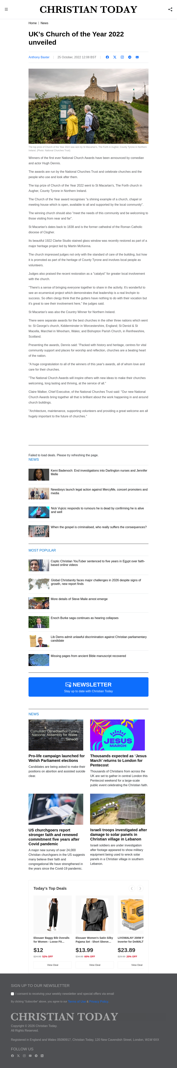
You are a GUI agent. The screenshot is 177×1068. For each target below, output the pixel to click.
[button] (6, 10)
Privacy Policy (98, 1001)
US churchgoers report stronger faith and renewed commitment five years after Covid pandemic (54, 837)
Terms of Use (77, 1001)
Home (33, 23)
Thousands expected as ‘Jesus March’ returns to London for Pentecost (118, 760)
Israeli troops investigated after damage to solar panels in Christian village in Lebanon (118, 834)
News (44, 23)
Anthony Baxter (39, 57)
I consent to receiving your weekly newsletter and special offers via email (64, 993)
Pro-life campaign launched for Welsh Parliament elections (57, 758)
